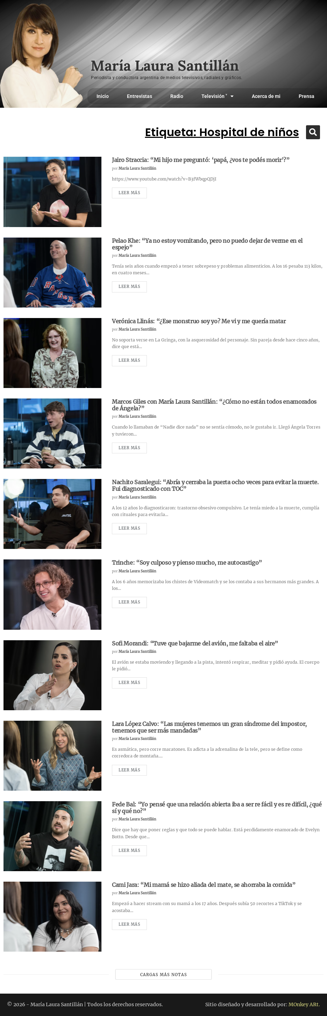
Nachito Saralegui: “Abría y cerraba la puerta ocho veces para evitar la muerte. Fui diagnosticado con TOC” (215, 485)
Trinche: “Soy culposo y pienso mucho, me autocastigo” (187, 562)
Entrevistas (139, 96)
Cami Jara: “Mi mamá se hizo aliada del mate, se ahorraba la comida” (204, 884)
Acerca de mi (266, 96)
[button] (313, 132)
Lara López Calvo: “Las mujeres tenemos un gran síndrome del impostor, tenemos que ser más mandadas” (209, 727)
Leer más (129, 192)
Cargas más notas (163, 974)
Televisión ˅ (217, 96)
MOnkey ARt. (304, 1004)
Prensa (306, 96)
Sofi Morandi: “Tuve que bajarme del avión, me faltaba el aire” (195, 643)
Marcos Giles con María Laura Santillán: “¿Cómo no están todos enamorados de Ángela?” (214, 405)
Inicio (103, 96)
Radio (176, 96)
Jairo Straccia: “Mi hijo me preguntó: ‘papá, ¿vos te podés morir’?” (201, 159)
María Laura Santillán (137, 168)
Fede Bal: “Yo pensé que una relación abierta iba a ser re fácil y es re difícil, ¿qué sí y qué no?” (217, 807)
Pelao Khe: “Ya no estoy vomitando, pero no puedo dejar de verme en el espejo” (207, 244)
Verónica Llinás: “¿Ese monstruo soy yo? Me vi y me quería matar (199, 321)
